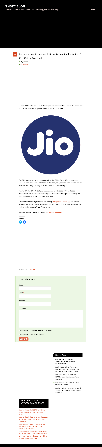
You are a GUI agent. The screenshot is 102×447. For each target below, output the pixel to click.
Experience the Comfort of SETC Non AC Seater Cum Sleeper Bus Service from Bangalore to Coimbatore (32, 426)
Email (21, 293)
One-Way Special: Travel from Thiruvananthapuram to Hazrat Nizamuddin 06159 (65, 361)
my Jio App (66, 202)
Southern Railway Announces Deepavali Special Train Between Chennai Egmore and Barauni (68, 390)
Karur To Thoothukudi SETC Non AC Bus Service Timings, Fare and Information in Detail (32, 412)
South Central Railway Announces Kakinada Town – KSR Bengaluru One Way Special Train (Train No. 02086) (67, 369)
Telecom (25, 64)
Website (22, 301)
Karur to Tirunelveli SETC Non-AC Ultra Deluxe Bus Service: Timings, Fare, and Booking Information (34, 419)
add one (33, 269)
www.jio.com (56, 202)
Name (21, 285)
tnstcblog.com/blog (54, 212)
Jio (21, 64)
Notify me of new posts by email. (32, 334)
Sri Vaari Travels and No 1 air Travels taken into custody (67, 384)
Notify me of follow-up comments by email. (36, 330)
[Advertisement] (51, 32)
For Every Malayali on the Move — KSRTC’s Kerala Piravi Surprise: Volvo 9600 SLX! (67, 377)
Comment (22, 308)
